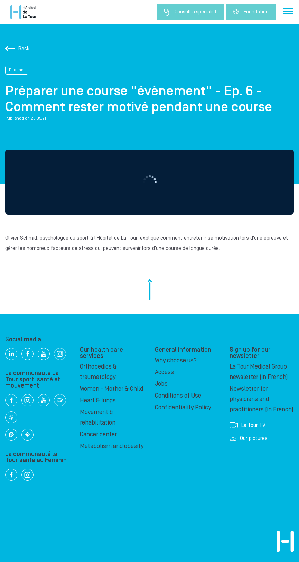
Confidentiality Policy (183, 407)
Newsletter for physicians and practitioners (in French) (261, 399)
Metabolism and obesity (111, 446)
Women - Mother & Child (111, 388)
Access (164, 372)
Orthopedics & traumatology (98, 372)
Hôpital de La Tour (23, 12)
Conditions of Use (178, 395)
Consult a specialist (190, 12)
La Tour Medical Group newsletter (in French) (259, 372)
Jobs (161, 384)
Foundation (251, 12)
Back (17, 49)
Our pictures (249, 438)
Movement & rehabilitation (97, 417)
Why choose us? (176, 360)
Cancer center (98, 434)
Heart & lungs (98, 400)
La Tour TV (247, 425)
